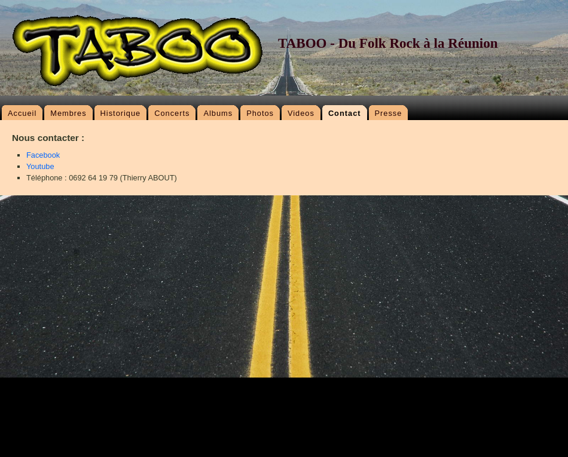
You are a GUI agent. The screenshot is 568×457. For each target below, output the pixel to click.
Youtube (40, 166)
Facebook (43, 155)
